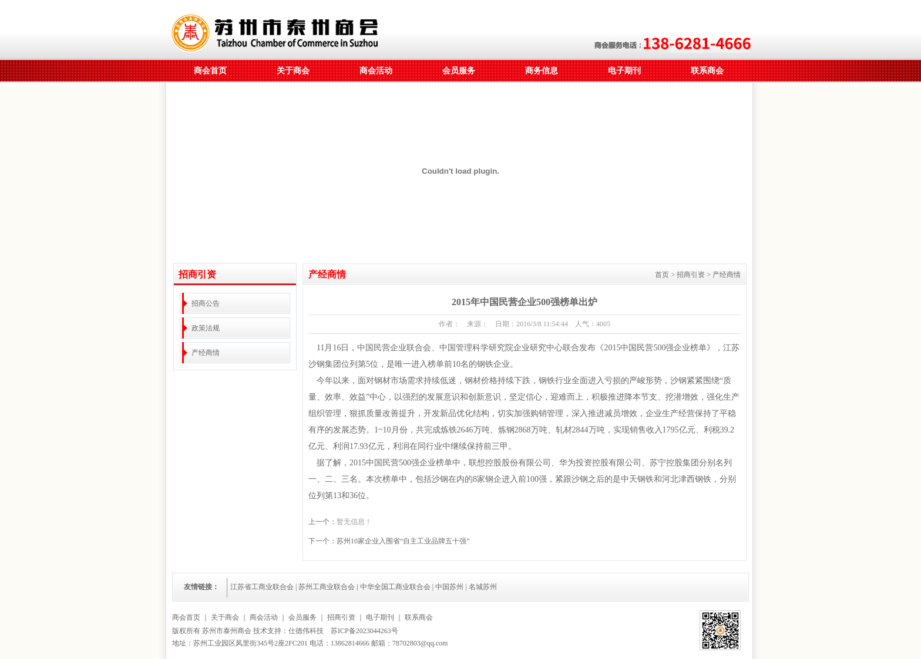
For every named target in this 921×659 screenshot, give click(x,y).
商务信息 (541, 70)
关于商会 (293, 70)
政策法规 (205, 328)
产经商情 (205, 353)
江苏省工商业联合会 (262, 587)
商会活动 (375, 70)
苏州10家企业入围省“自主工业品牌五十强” (403, 541)
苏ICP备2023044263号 (364, 631)
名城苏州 (483, 587)
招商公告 (205, 303)
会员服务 (458, 70)
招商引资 (341, 617)
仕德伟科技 (306, 631)
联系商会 (707, 70)
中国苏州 (449, 587)
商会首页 (210, 70)
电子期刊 (624, 70)
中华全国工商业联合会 (395, 587)
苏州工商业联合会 (326, 587)
